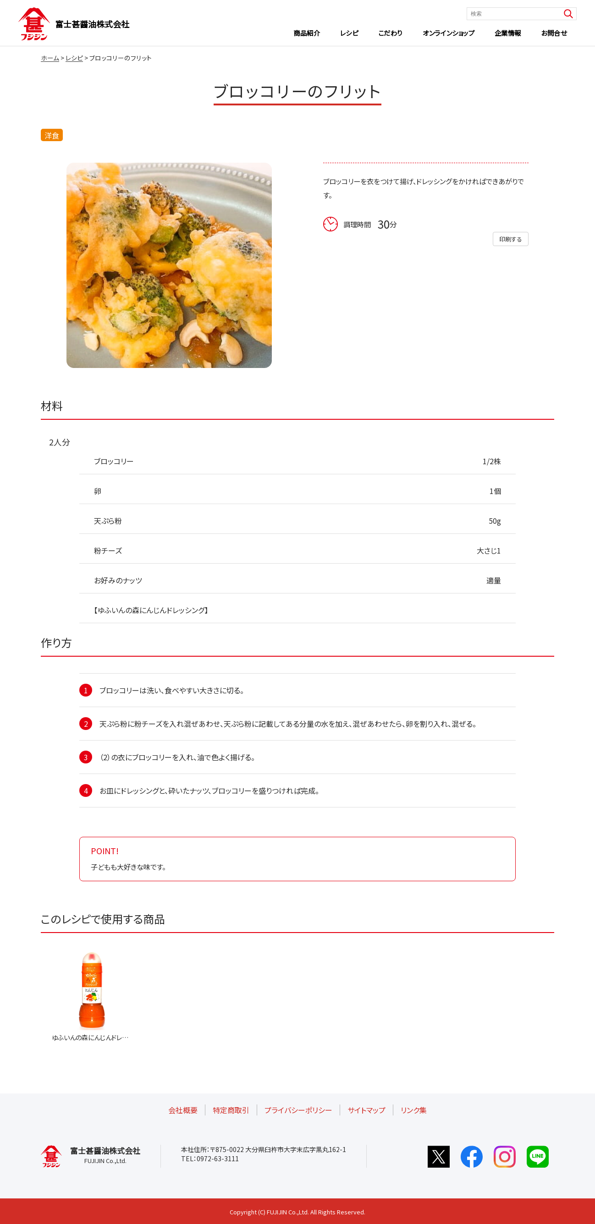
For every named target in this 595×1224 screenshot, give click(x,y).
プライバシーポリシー (298, 1109)
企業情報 (508, 33)
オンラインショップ (448, 33)
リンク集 (414, 1109)
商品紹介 (306, 33)
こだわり (390, 33)
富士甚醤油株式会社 (92, 24)
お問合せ (554, 33)
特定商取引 (231, 1109)
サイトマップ (366, 1109)
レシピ (349, 33)
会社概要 (183, 1109)
